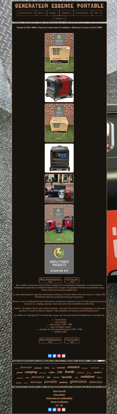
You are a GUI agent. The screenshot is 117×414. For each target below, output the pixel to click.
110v (102, 368)
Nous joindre (59, 395)
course (56, 377)
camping (31, 372)
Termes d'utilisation (59, 402)
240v (49, 377)
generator (89, 373)
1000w (27, 377)
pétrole (20, 372)
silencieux (96, 382)
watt (53, 368)
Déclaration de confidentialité (59, 398)
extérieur (38, 368)
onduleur (88, 376)
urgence (26, 383)
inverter (61, 367)
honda (69, 372)
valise (52, 372)
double (98, 372)
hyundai (67, 377)
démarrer (85, 368)
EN (57, 405)
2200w (76, 377)
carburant (94, 368)
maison (18, 383)
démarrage (42, 373)
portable (50, 382)
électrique (36, 382)
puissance (38, 376)
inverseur (26, 367)
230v (60, 372)
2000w (46, 368)
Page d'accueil (59, 391)
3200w (99, 377)
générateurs (20, 378)
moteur (63, 382)
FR (61, 405)
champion (80, 372)
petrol (16, 368)
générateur (78, 381)
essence (74, 367)
